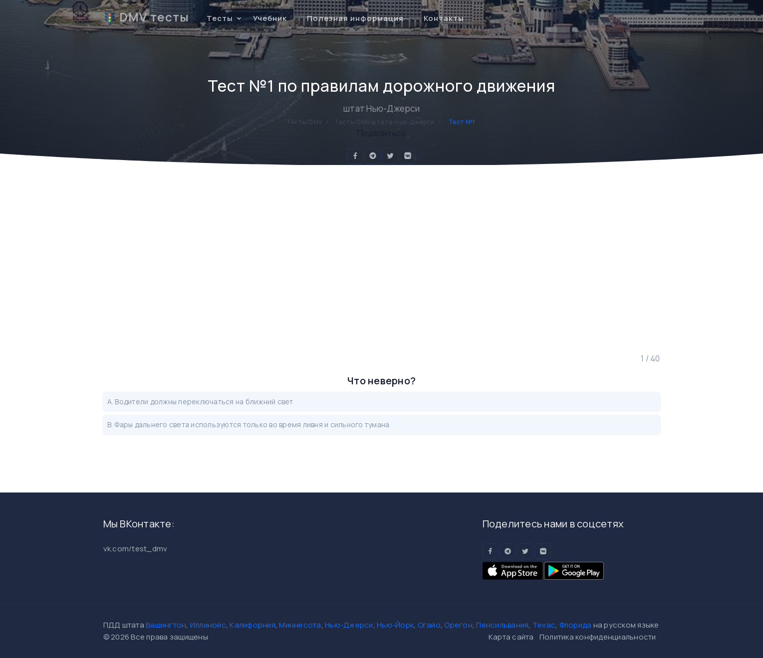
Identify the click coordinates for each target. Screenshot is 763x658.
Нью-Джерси (349, 625)
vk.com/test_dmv (135, 548)
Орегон (458, 625)
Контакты (444, 18)
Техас (543, 625)
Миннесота (300, 625)
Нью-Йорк (395, 625)
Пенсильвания (502, 625)
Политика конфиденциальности (597, 637)
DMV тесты (146, 17)
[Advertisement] (381, 259)
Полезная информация (355, 18)
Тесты (220, 18)
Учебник (270, 18)
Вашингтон (166, 625)
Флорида (575, 625)
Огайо (429, 625)
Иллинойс (208, 625)
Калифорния (252, 625)
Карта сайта (511, 637)
